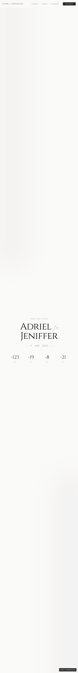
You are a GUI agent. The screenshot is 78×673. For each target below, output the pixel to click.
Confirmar (69, 4)
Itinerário (55, 4)
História (35, 4)
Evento (44, 4)
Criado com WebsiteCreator (67, 670)
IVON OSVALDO (12, 4)
